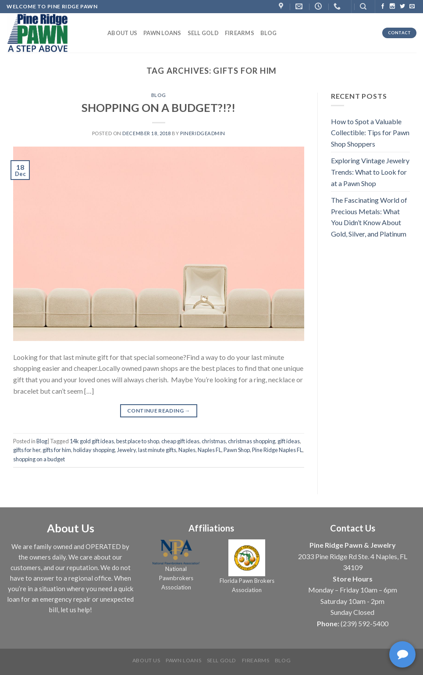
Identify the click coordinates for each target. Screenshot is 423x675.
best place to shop (137, 441)
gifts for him (57, 449)
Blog (268, 32)
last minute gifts (157, 449)
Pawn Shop (237, 449)
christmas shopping (251, 441)
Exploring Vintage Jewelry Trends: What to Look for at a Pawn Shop (370, 171)
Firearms (239, 32)
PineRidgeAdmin (202, 133)
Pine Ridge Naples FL (277, 449)
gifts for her (26, 449)
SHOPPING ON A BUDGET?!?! (158, 107)
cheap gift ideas (180, 441)
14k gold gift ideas (92, 441)
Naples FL (209, 449)
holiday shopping (94, 449)
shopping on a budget (39, 459)
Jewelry (126, 449)
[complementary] (403, 655)
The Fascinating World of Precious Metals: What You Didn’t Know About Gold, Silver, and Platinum (369, 217)
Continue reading (158, 410)
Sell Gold (203, 32)
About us (122, 32)
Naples (187, 449)
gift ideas (288, 441)
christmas (214, 441)
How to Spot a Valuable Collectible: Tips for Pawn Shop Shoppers (370, 132)
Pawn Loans (162, 32)
